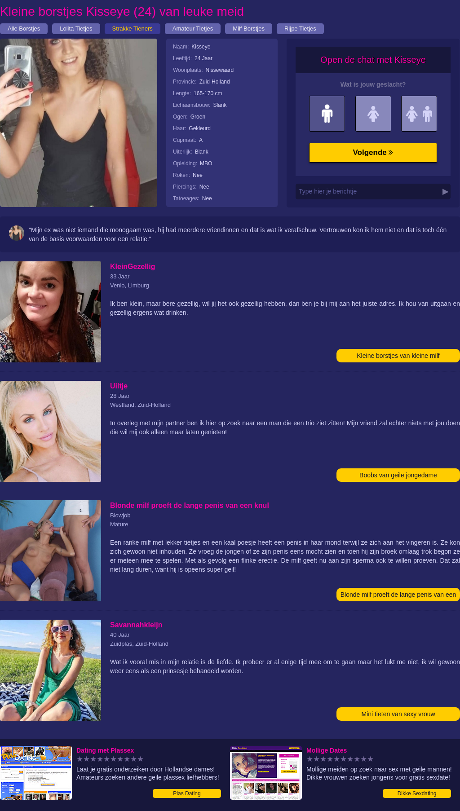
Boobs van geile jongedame (398, 475)
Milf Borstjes (249, 28)
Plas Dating (186, 793)
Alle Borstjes (24, 28)
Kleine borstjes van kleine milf (398, 355)
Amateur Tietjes (192, 28)
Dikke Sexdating (417, 793)
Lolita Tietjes (76, 28)
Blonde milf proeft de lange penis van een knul (398, 596)
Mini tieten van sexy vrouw (398, 714)
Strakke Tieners (132, 28)
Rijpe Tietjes (300, 28)
